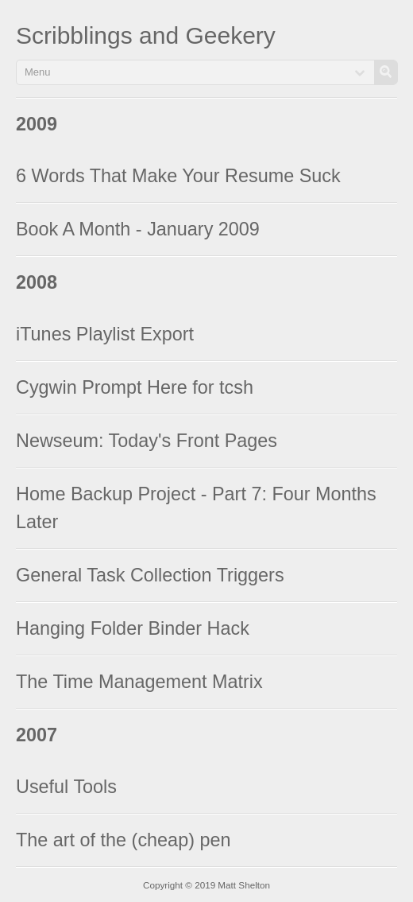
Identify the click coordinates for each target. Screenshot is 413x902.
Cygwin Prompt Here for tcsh (134, 387)
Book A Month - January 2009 (138, 229)
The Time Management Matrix (139, 681)
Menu (38, 72)
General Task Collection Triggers (150, 575)
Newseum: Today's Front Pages (146, 440)
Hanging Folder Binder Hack (132, 628)
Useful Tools (66, 786)
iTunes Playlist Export (105, 334)
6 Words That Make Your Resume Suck (178, 175)
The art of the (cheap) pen (123, 840)
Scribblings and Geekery (146, 35)
